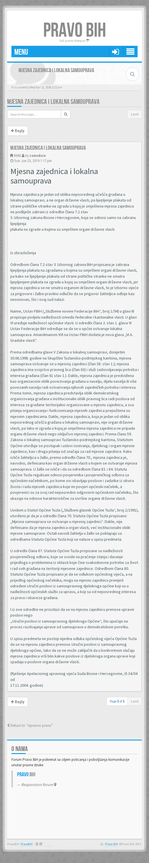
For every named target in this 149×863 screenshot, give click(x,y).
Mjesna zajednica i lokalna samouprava (53, 102)
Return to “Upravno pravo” (30, 725)
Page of (117, 701)
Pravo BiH (111, 844)
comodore (37, 155)
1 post (134, 114)
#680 (17, 155)
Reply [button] (17, 131)
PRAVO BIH (74, 31)
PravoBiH (27, 844)
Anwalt (48, 844)
